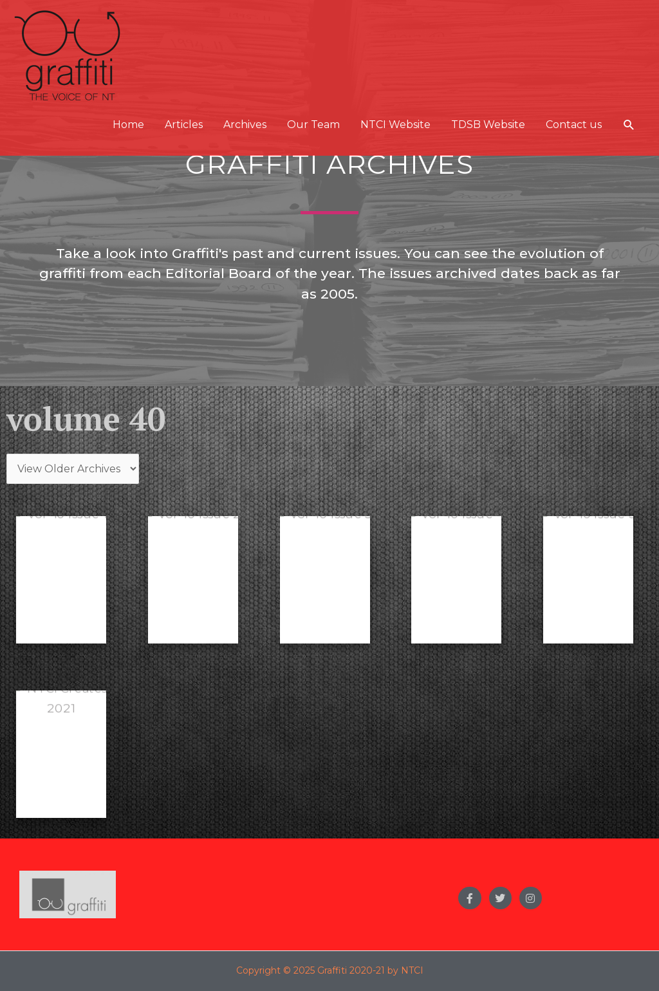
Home (128, 124)
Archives (244, 124)
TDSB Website (488, 124)
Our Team (313, 124)
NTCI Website (395, 124)
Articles (184, 124)
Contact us (574, 124)
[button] (629, 125)
